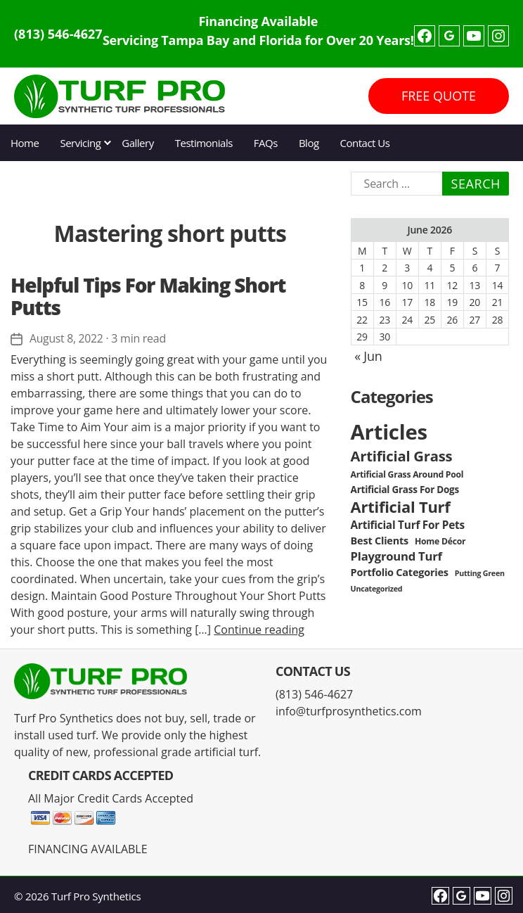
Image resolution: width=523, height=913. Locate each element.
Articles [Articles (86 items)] (389, 432)
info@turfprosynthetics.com (349, 711)
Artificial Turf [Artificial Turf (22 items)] (401, 507)
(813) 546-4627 (58, 33)
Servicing (80, 143)
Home (25, 143)
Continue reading (259, 629)
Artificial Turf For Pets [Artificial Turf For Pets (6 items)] (408, 525)
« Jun (368, 355)
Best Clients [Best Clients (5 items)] (379, 540)
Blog (309, 143)
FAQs (266, 143)
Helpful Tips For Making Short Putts (148, 296)
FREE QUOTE (438, 95)
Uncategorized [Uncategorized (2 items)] (377, 589)
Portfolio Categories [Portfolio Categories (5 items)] (399, 572)
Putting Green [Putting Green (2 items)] (480, 573)
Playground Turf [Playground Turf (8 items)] (396, 556)
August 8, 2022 (67, 338)
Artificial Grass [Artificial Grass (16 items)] (402, 456)
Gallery (137, 143)
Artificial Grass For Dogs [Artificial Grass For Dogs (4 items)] (405, 489)
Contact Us (365, 143)
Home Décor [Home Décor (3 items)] (440, 541)
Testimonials (204, 143)
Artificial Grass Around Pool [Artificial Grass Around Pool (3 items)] (407, 474)
